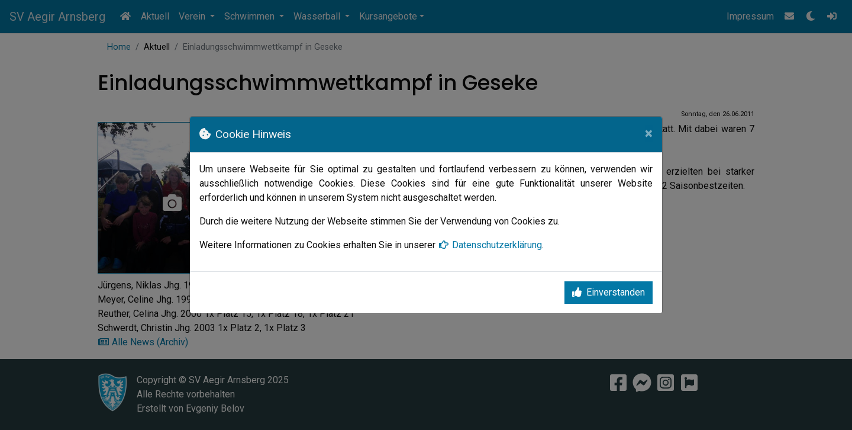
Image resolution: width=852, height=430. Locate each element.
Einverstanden (608, 292)
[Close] (648, 133)
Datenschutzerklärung (490, 245)
